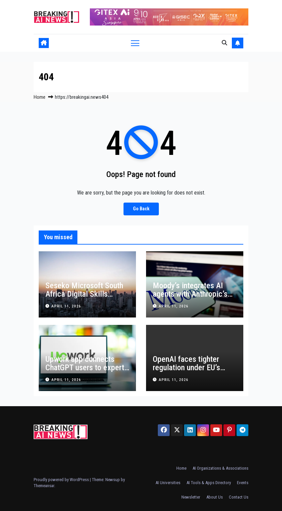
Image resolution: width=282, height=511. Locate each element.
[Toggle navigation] (135, 43)
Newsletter (190, 497)
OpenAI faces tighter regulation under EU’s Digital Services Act (186, 367)
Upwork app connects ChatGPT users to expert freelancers (84, 367)
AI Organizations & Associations (220, 468)
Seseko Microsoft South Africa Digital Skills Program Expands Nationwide (84, 298)
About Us (214, 497)
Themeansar (44, 485)
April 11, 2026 (66, 306)
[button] (224, 43)
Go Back (141, 209)
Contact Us (238, 497)
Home (39, 97)
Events (242, 482)
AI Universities (167, 482)
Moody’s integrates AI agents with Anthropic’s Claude (190, 294)
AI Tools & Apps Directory (208, 482)
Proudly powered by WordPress (62, 479)
